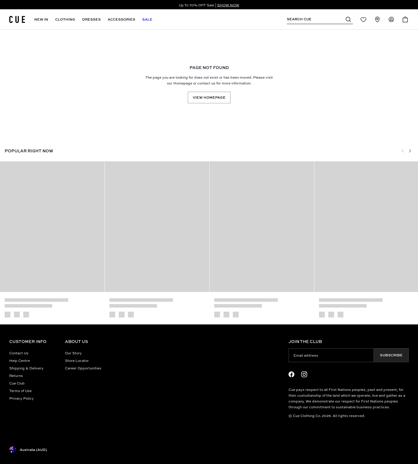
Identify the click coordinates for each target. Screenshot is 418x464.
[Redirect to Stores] (377, 19)
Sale (147, 19)
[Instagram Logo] (304, 374)
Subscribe (391, 355)
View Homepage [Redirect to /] (209, 97)
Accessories (121, 19)
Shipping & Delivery (26, 368)
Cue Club (17, 383)
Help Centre (19, 360)
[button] (348, 19)
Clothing (65, 19)
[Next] (409, 150)
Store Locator (77, 360)
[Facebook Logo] (291, 374)
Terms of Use (20, 390)
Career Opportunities (83, 368)
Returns (16, 375)
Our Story (73, 352)
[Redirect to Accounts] (391, 19)
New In (41, 19)
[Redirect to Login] (363, 19)
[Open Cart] (405, 19)
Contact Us (18, 352)
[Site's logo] (17, 19)
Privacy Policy (21, 398)
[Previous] (402, 150)
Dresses (91, 19)
